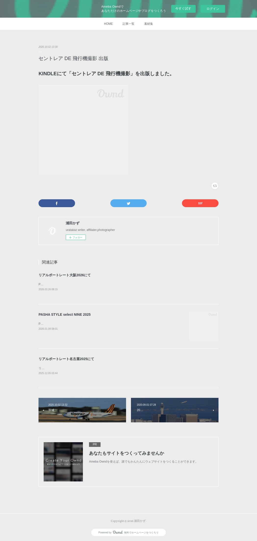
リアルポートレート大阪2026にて (65, 275)
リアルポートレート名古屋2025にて (66, 359)
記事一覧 (128, 23)
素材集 (148, 23)
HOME (108, 23)
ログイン (212, 9)
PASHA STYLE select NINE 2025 (64, 314)
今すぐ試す (183, 8)
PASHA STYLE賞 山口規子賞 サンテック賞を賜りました (76, 284)
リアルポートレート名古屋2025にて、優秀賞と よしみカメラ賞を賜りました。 (91, 368)
